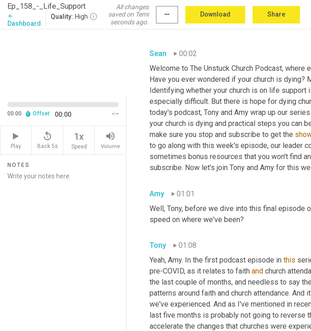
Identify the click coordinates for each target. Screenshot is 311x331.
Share (276, 14)
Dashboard (24, 20)
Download (215, 14)
